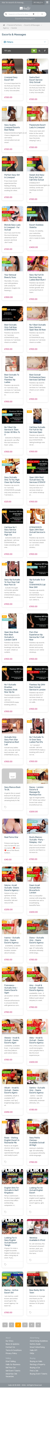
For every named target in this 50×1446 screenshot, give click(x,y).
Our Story (9, 1341)
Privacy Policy (11, 1353)
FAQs (32, 1353)
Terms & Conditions (14, 1350)
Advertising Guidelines (39, 1341)
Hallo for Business (13, 1364)
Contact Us (10, 1347)
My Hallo (38, 3)
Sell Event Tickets (13, 1371)
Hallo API (33, 1350)
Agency (6, 28)
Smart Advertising (37, 1347)
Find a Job (34, 1371)
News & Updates (12, 1344)
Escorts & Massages (25, 18)
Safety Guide (35, 1344)
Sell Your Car (11, 1368)
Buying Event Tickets (38, 1374)
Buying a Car (35, 1368)
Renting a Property (37, 1364)
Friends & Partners (14, 25)
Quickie (14, 28)
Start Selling (11, 1361)
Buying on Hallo (36, 1361)
